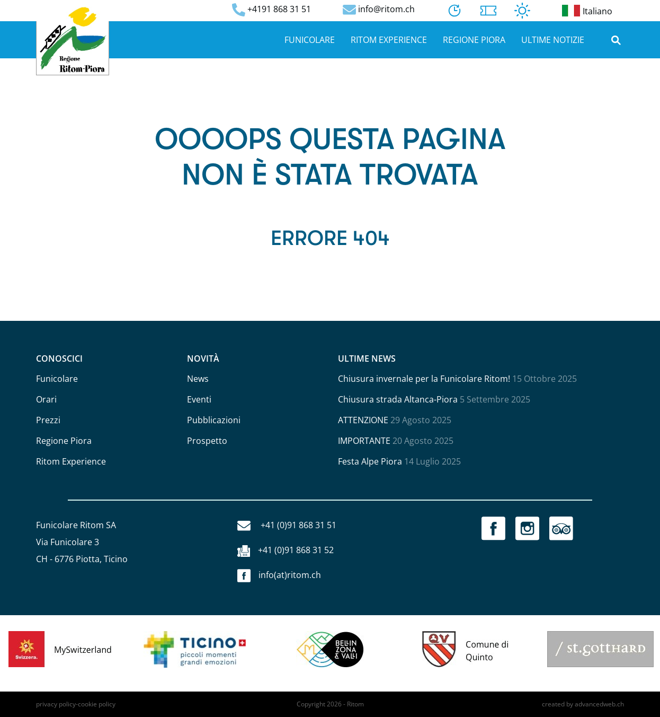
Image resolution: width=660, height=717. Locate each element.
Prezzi (48, 420)
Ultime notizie (552, 40)
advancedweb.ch (599, 704)
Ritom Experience (389, 40)
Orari (46, 399)
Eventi (199, 399)
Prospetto (207, 441)
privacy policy (56, 704)
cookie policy (96, 704)
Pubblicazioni (213, 420)
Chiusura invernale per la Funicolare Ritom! (424, 378)
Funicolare (309, 40)
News (198, 378)
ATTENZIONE (363, 420)
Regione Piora (474, 40)
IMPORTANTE (364, 441)
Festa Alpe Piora (370, 461)
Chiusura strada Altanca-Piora (398, 399)
